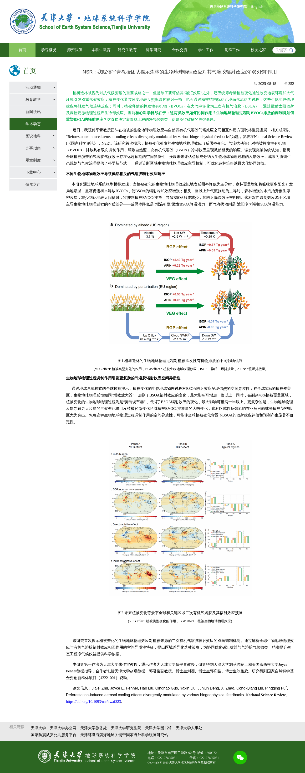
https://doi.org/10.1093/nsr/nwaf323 (93, 702)
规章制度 (33, 160)
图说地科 (33, 136)
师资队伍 (74, 50)
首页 (22, 50)
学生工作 (206, 50)
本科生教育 (101, 50)
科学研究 (153, 50)
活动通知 (33, 87)
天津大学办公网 (63, 728)
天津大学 (38, 728)
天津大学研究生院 (126, 728)
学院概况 (48, 50)
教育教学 (33, 100)
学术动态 (33, 124)
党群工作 (232, 50)
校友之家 (258, 50)
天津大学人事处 (189, 728)
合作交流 (179, 50)
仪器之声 (33, 184)
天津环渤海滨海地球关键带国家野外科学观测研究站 (124, 735)
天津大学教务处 (93, 728)
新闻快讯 (33, 112)
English (257, 7)
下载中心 (33, 172)
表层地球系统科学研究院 (228, 7)
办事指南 (33, 148)
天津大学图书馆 (158, 728)
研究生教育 (127, 50)
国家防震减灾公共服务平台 (53, 735)
